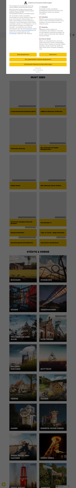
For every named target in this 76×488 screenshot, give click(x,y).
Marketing (44, 27)
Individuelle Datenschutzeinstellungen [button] (38, 64)
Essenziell (43, 7)
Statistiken (44, 17)
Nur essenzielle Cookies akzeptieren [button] (38, 59)
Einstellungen (13, 33)
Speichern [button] (53, 54)
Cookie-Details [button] (38, 68)
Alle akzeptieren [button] (23, 54)
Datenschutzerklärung (27, 30)
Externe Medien (45, 39)
